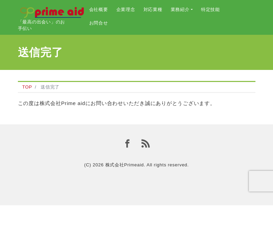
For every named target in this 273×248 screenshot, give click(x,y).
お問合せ (98, 22)
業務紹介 (180, 9)
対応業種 (153, 9)
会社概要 (98, 9)
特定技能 (210, 9)
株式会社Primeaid (124, 164)
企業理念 (125, 9)
